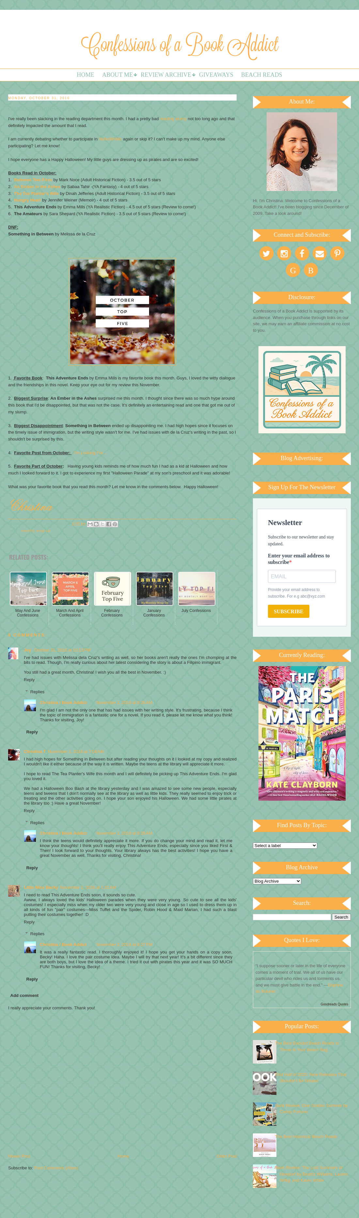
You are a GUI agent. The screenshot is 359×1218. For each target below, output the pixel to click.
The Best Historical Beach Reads (306, 1136)
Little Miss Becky (41, 887)
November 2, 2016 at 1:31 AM (88, 887)
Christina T (35, 751)
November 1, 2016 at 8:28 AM (124, 833)
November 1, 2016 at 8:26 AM (124, 702)
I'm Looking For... (90, 452)
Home (85, 75)
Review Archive (166, 75)
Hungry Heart (27, 200)
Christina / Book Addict (63, 702)
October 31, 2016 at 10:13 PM (62, 650)
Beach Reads (261, 75)
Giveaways (216, 75)
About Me (117, 75)
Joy (28, 650)
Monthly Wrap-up (36, 531)
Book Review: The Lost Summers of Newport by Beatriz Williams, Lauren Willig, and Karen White (311, 1174)
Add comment (24, 995)
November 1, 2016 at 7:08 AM (76, 751)
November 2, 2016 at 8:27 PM (124, 944)
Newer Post (19, 1156)
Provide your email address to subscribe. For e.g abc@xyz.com (296, 593)
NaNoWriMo (110, 138)
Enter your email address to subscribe (299, 559)
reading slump (173, 118)
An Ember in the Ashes (37, 186)
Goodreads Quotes (335, 1004)
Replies (37, 691)
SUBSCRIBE (289, 611)
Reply (29, 679)
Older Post (227, 1156)
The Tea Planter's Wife (36, 193)
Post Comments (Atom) (56, 1167)
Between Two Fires (33, 179)
